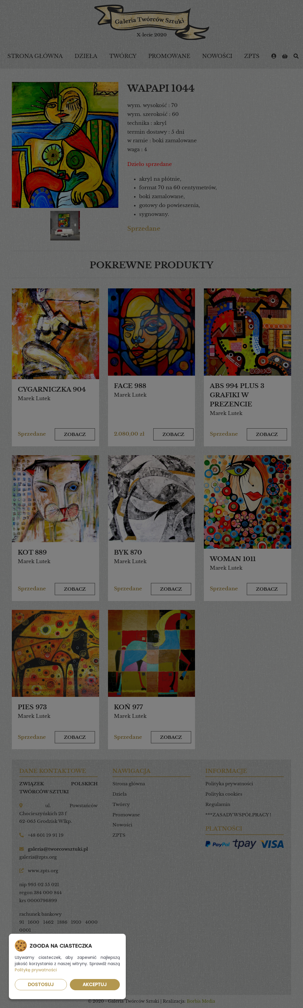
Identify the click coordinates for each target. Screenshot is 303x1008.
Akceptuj (95, 984)
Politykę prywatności (36, 970)
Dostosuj (41, 984)
